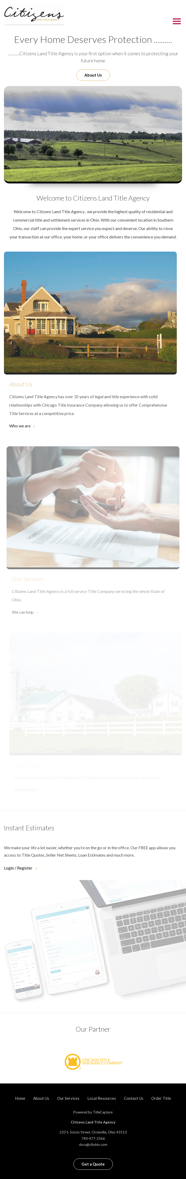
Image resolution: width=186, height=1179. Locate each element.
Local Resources (101, 1098)
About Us (93, 75)
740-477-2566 (93, 1138)
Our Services (68, 1098)
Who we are (20, 425)
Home (20, 1098)
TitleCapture (103, 1112)
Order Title (161, 1098)
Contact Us (133, 1098)
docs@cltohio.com (93, 1144)
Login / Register (18, 867)
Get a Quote (93, 1164)
